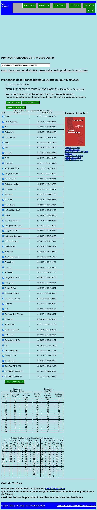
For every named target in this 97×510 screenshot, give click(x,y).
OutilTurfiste (59, 5)
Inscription (75, 5)
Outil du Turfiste (55, 488)
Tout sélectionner (13, 102)
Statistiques (29, 5)
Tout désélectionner (31, 102)
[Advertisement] (48, 35)
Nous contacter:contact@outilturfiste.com (76, 505)
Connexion (89, 5)
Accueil (90, 10)
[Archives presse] (25, 65)
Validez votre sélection (15, 107)
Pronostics (44, 5)
